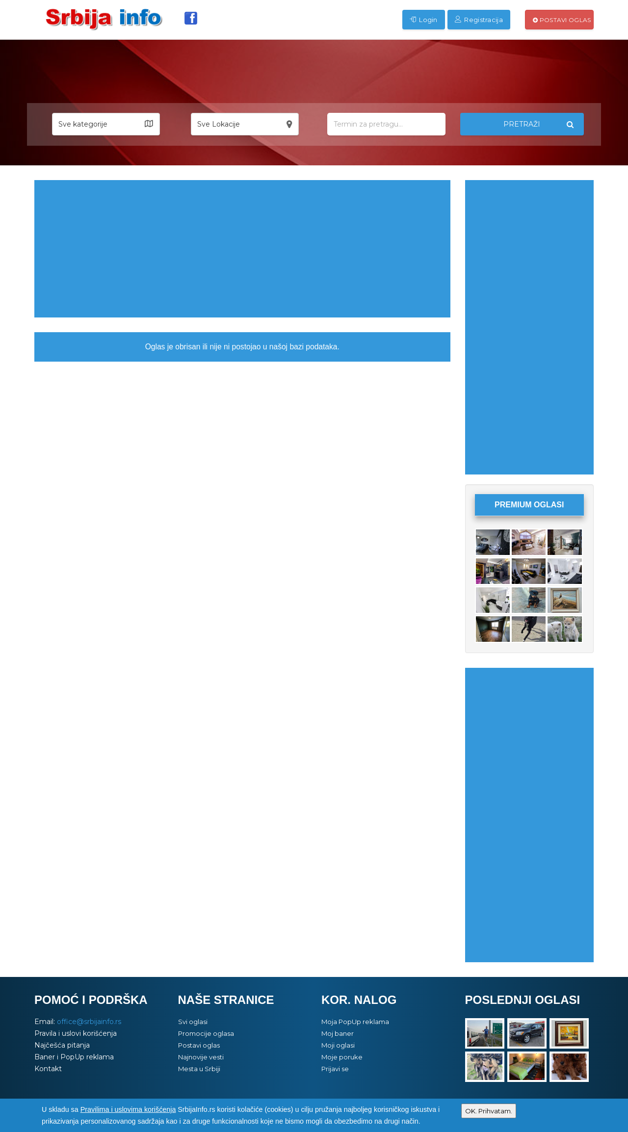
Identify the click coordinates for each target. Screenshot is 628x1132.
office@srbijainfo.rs (89, 1021)
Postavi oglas (562, 20)
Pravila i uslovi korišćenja (75, 1033)
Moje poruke (342, 1057)
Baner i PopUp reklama (74, 1057)
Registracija (479, 20)
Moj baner (337, 1033)
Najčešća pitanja (62, 1045)
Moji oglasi (338, 1045)
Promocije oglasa (206, 1033)
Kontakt (48, 1068)
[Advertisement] (242, 248)
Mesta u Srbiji (199, 1069)
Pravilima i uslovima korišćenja (128, 1109)
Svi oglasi (193, 1022)
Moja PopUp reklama (355, 1022)
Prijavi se (335, 1069)
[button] (106, 124)
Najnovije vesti (201, 1057)
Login (424, 20)
